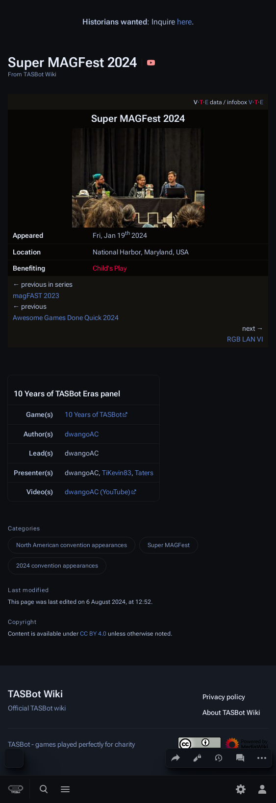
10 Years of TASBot (93, 414)
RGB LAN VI (245, 339)
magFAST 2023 (36, 295)
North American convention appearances (71, 545)
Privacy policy (223, 697)
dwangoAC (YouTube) (97, 492)
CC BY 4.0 (93, 633)
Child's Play (109, 268)
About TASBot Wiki (231, 712)
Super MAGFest (169, 545)
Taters (144, 473)
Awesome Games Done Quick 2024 (66, 317)
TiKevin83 (116, 473)
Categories (24, 528)
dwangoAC (82, 434)
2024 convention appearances (57, 565)
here (184, 21)
